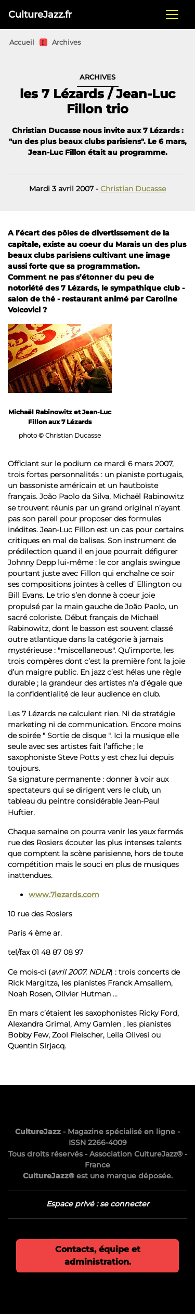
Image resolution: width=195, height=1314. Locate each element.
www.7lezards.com (64, 894)
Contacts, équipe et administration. (97, 1255)
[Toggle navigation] (172, 14)
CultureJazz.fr (40, 14)
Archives (66, 42)
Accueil (21, 42)
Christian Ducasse (133, 188)
